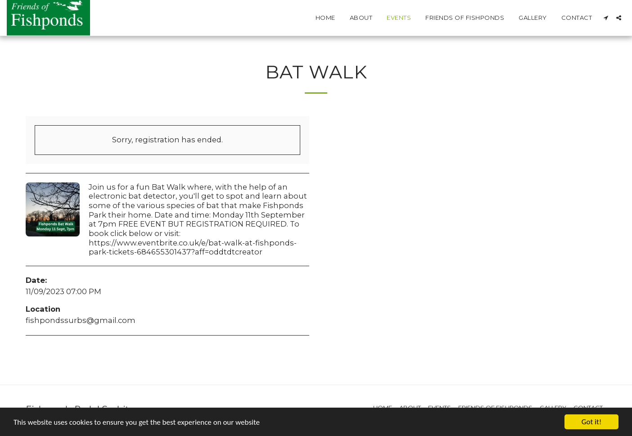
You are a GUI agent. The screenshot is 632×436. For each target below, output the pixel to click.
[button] (606, 18)
